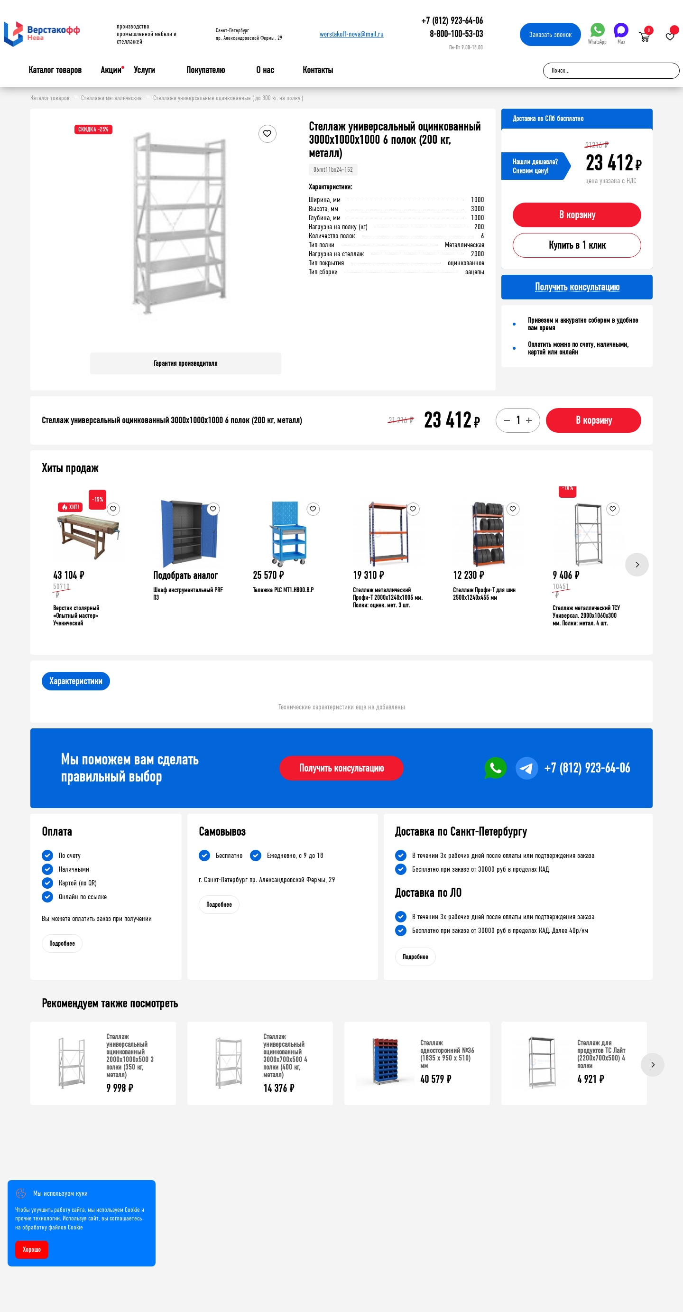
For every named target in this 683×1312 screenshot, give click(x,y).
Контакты (318, 70)
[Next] (637, 565)
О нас (265, 70)
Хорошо (32, 1250)
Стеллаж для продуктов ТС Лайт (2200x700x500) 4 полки (601, 1054)
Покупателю (205, 70)
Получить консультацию (341, 768)
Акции (111, 70)
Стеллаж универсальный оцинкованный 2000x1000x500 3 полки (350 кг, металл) (130, 1055)
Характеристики (75, 681)
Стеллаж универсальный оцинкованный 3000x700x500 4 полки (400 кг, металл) (285, 1055)
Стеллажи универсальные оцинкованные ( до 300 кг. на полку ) (228, 98)
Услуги (144, 70)
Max (621, 34)
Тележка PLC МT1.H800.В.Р (283, 590)
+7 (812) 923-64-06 (452, 21)
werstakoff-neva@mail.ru (352, 33)
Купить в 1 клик (577, 245)
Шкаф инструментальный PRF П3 (187, 594)
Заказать (550, 34)
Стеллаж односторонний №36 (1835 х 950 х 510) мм (447, 1054)
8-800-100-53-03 (456, 34)
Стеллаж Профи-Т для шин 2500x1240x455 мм (484, 594)
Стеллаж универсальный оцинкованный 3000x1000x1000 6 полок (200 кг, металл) (172, 420)
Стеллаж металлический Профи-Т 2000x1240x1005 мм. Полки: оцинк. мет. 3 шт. (388, 597)
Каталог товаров (55, 70)
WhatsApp (597, 34)
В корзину (577, 215)
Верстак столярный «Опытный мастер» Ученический (76, 615)
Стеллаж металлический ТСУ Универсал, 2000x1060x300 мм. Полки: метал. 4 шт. (586, 615)
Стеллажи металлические (111, 98)
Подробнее (62, 944)
